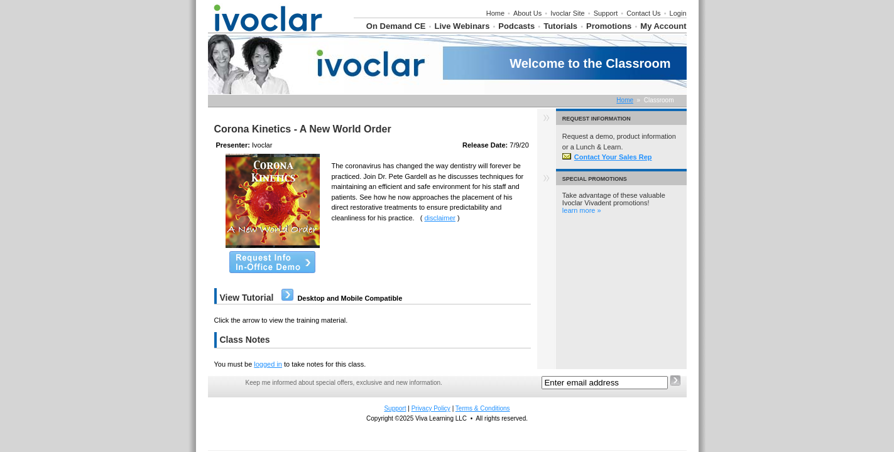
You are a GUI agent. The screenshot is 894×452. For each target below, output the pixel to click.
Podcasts (516, 26)
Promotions (608, 26)
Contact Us (643, 13)
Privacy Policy (431, 408)
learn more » (581, 210)
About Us (527, 13)
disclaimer (439, 218)
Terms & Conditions (482, 408)
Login (678, 13)
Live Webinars (461, 26)
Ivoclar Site (567, 13)
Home (495, 13)
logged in (268, 364)
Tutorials (560, 26)
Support (606, 13)
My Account (663, 26)
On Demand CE (396, 26)
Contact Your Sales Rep (607, 157)
